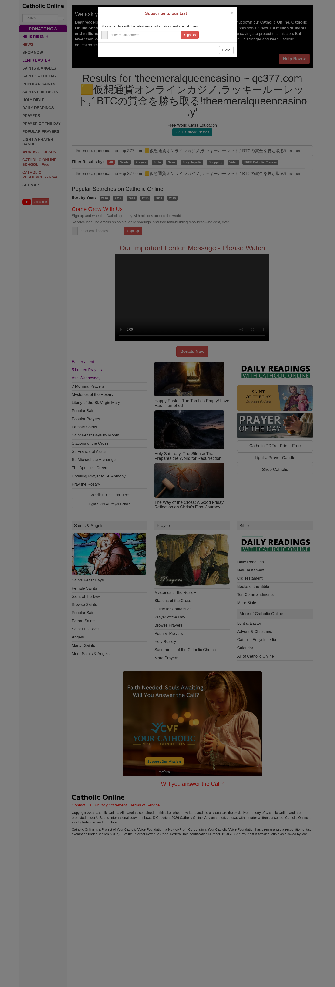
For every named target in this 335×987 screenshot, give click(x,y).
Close (226, 50)
